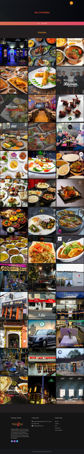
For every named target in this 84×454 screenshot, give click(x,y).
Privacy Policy (57, 428)
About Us (56, 421)
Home (38, 23)
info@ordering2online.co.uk (38, 425)
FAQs (56, 425)
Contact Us (57, 423)
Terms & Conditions (58, 430)
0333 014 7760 (36, 423)
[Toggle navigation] (71, 3)
